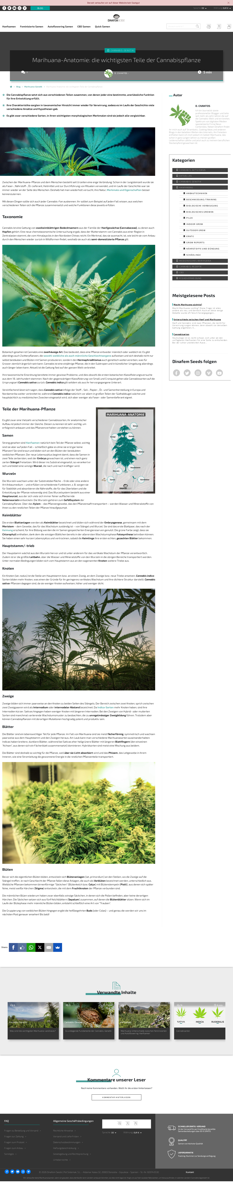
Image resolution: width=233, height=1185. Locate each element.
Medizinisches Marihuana (195, 261)
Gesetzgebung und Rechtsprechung (70, 1157)
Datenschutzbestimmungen (66, 1145)
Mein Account (218, 27)
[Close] (228, 3)
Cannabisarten (181, 334)
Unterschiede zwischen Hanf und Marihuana (197, 319)
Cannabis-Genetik (122, 50)
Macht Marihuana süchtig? (188, 304)
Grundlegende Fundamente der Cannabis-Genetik (86, 1033)
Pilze (189, 218)
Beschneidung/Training (201, 199)
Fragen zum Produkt (14, 1145)
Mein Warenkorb (228, 27)
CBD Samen (83, 26)
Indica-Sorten (106, 707)
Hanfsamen (9, 26)
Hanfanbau (186, 187)
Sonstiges (9, 1157)
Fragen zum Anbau (13, 1151)
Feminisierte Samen (31, 26)
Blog (40, 8)
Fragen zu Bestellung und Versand (21, 1134)
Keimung (7, 530)
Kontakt (190, 1175)
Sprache (197, 8)
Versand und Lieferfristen (66, 1140)
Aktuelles (185, 176)
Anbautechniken (196, 193)
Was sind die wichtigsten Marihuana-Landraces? (27, 1033)
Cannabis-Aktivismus (192, 170)
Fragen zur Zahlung (14, 1140)
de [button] (203, 8)
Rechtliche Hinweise (63, 1134)
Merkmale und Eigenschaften (124, 189)
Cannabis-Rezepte (190, 266)
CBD (181, 272)
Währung (218, 8)
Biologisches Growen (199, 212)
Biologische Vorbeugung (202, 205)
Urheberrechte (60, 1163)
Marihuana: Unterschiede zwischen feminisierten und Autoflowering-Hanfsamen (140, 1035)
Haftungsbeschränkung (64, 1151)
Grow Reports (195, 242)
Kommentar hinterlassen (116, 1101)
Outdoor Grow (196, 230)
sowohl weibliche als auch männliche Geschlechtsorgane (77, 355)
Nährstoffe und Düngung (202, 248)
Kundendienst (207, 27)
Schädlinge (193, 255)
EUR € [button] (226, 8)
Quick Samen (102, 26)
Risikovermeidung (190, 278)
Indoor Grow (194, 224)
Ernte (190, 236)
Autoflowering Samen (60, 26)
